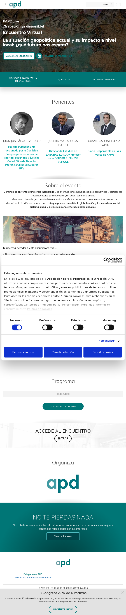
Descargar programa (63, 406)
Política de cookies (39, 309)
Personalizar (107, 340)
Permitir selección (63, 352)
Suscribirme (63, 536)
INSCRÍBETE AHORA (63, 609)
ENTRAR (63, 438)
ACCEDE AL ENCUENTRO (19, 56)
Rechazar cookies (23, 352)
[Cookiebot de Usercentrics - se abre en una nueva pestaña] (106, 260)
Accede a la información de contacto (33, 577)
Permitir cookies (103, 352)
